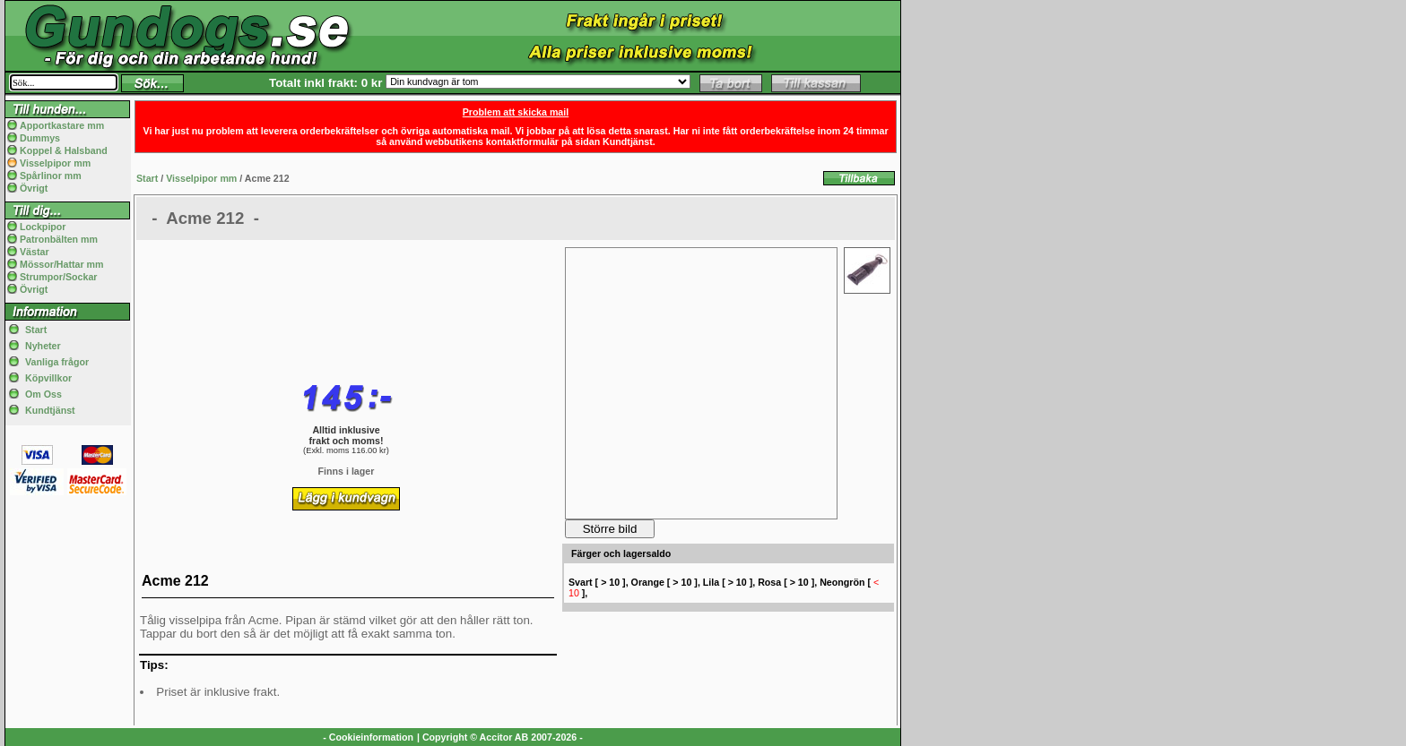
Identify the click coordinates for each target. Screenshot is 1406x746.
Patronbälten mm (59, 239)
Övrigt (34, 188)
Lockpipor (43, 226)
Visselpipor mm (55, 163)
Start (36, 329)
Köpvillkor (48, 378)
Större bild (610, 529)
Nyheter (43, 345)
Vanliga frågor (57, 361)
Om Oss (43, 394)
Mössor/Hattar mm (62, 264)
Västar (34, 251)
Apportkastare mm (62, 125)
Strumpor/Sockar (58, 276)
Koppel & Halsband (64, 150)
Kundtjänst (50, 410)
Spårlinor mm (51, 175)
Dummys (40, 138)
